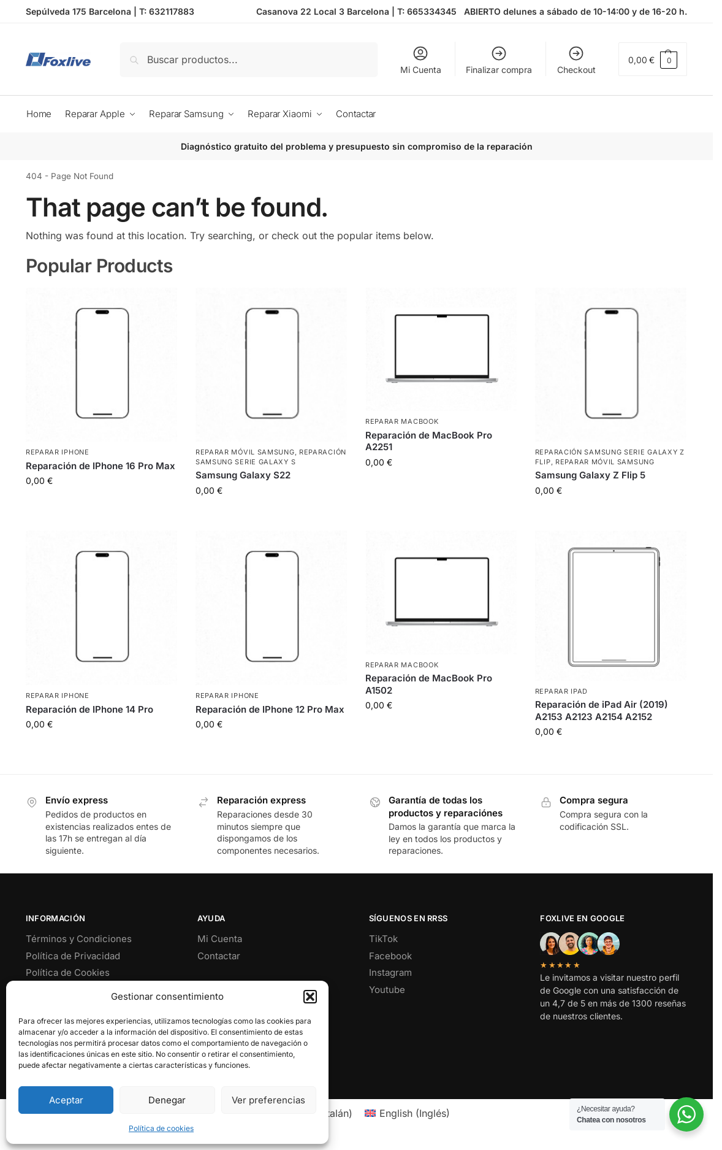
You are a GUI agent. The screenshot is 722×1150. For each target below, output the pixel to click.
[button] (310, 997)
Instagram (390, 972)
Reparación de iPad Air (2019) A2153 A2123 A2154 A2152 (601, 711)
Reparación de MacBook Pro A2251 (428, 441)
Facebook (390, 956)
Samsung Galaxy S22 (243, 475)
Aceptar (66, 1100)
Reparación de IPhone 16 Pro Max (100, 466)
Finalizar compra (499, 60)
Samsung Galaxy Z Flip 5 (590, 475)
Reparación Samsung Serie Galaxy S (271, 457)
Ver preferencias (268, 1100)
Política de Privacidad (73, 956)
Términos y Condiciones (79, 939)
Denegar (167, 1100)
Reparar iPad (561, 691)
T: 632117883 (166, 11)
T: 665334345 (427, 11)
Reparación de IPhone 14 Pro (89, 709)
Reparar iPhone (57, 452)
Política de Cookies (68, 972)
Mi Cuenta (420, 60)
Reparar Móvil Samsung (245, 452)
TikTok (383, 939)
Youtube (387, 989)
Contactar (218, 956)
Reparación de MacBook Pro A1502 (428, 684)
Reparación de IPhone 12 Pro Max (270, 709)
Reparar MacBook (402, 421)
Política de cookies (161, 1128)
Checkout (576, 60)
